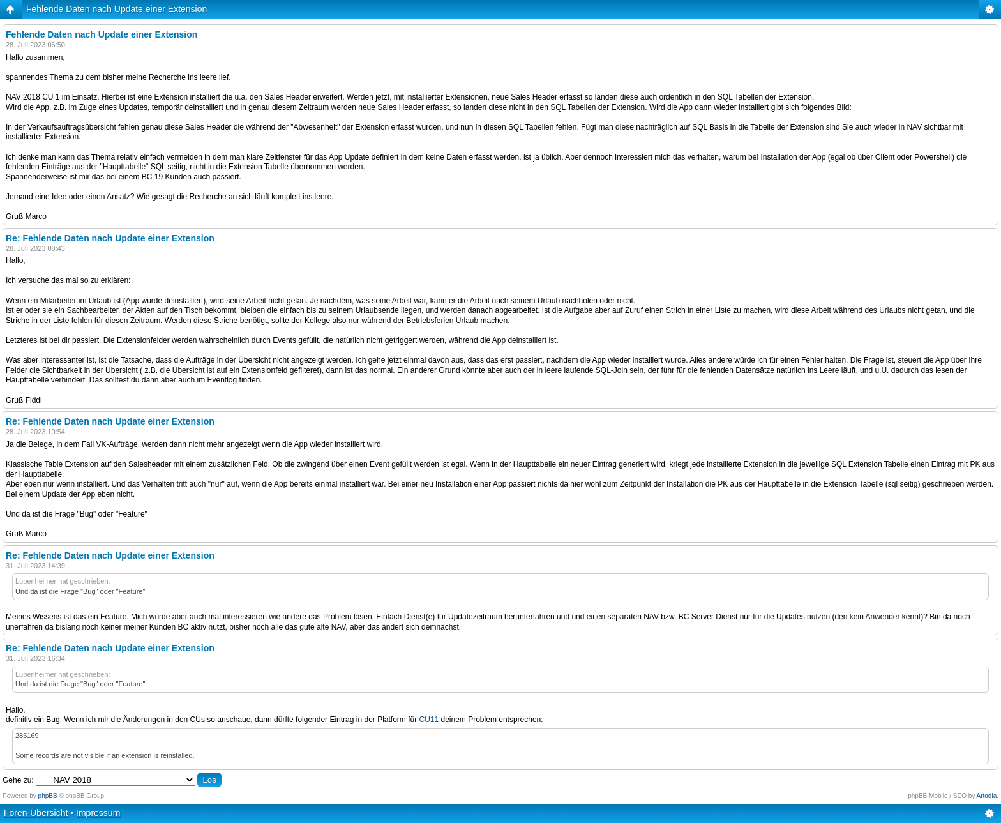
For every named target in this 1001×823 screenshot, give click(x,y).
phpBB (47, 795)
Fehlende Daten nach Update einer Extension (116, 9)
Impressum (98, 813)
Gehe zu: (18, 780)
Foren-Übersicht (36, 813)
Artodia (987, 795)
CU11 (429, 719)
